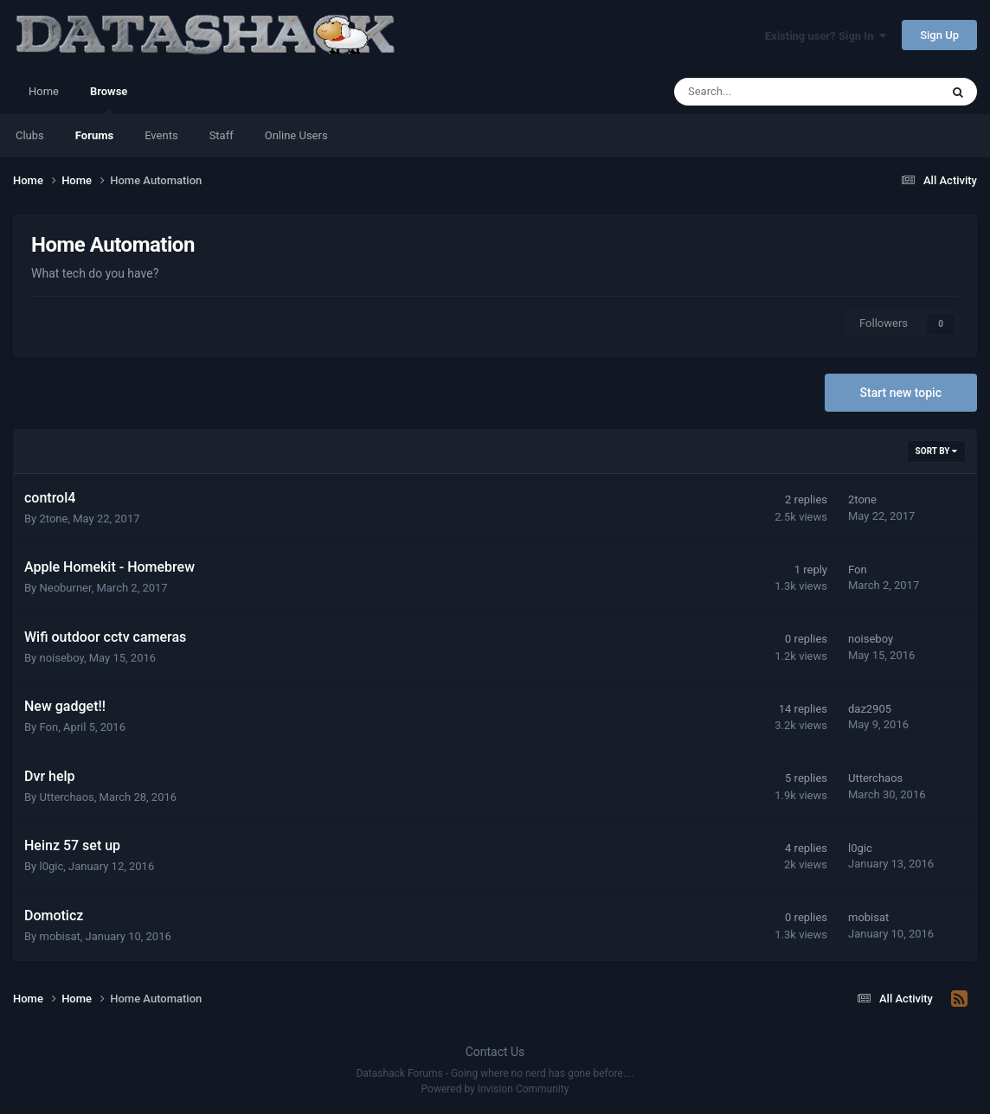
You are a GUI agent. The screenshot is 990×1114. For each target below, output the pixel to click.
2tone (53, 518)
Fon (857, 569)
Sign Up (939, 35)
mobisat (59, 936)
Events (161, 135)
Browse (108, 99)
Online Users (296, 135)
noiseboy (61, 657)
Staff (221, 135)
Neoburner (65, 587)
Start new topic (901, 393)
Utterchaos (66, 797)
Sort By (936, 451)
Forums (94, 135)
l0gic (51, 866)
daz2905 (869, 708)
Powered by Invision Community (495, 1089)
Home (44, 91)
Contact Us (495, 1052)
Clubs (30, 135)
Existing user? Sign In (825, 35)
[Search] (763, 92)
